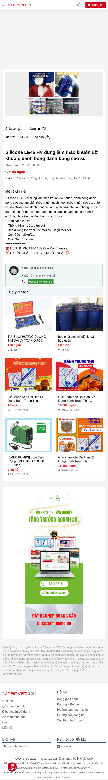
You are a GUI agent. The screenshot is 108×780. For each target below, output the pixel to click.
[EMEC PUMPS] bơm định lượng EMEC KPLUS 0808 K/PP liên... (26, 461)
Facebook (65, 746)
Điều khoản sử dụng (16, 711)
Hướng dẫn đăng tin (70, 715)
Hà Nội (14, 349)
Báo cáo (41, 137)
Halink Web (85, 758)
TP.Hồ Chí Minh (19, 410)
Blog (5, 722)
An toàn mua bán (14, 717)
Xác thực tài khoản (70, 720)
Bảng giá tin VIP (68, 699)
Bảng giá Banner (68, 704)
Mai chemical (45, 267)
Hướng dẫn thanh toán (72, 709)
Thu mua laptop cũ (15, 746)
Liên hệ (7, 727)
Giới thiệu (8, 701)
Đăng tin (95, 4)
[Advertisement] (54, 39)
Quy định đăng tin (14, 706)
